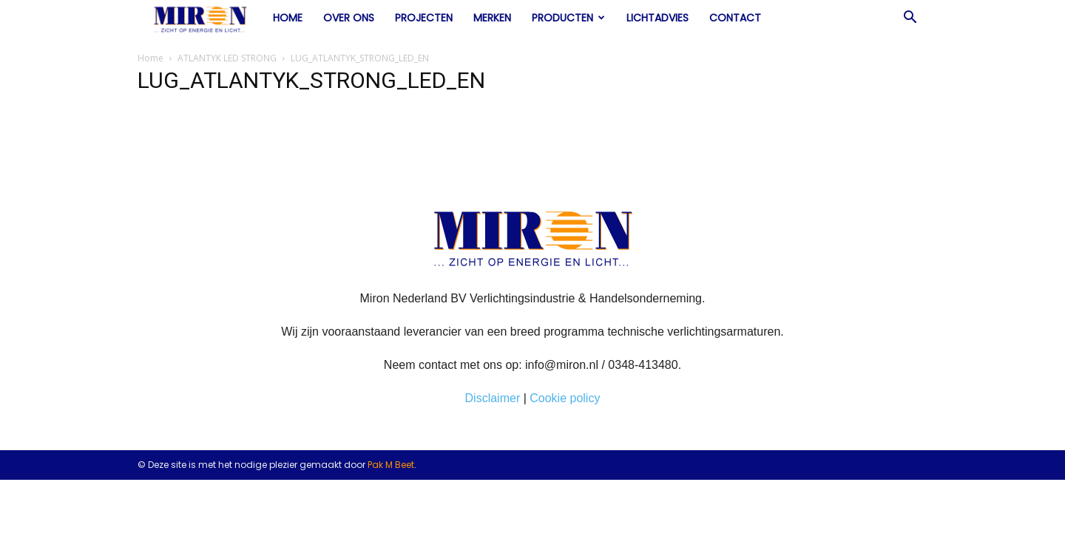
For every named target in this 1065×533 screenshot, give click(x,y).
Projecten (424, 17)
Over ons (348, 17)
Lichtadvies (657, 17)
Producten (568, 17)
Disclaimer (493, 398)
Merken (492, 17)
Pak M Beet (391, 464)
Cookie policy (565, 398)
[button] (909, 18)
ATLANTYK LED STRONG (227, 58)
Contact (735, 17)
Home (287, 17)
